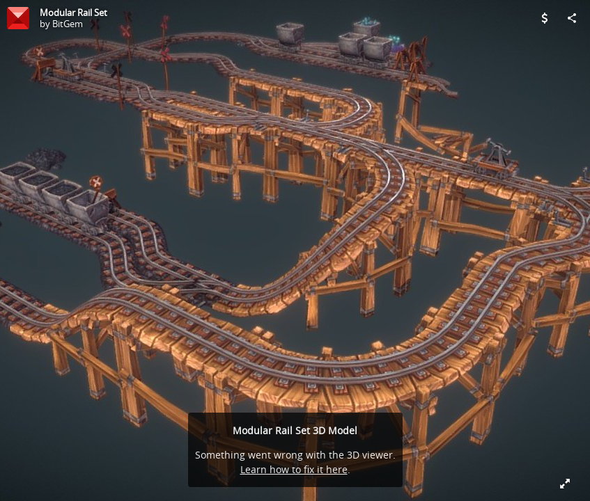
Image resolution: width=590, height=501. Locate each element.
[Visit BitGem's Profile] (18, 18)
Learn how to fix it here (294, 469)
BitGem (67, 23)
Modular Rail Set (73, 12)
